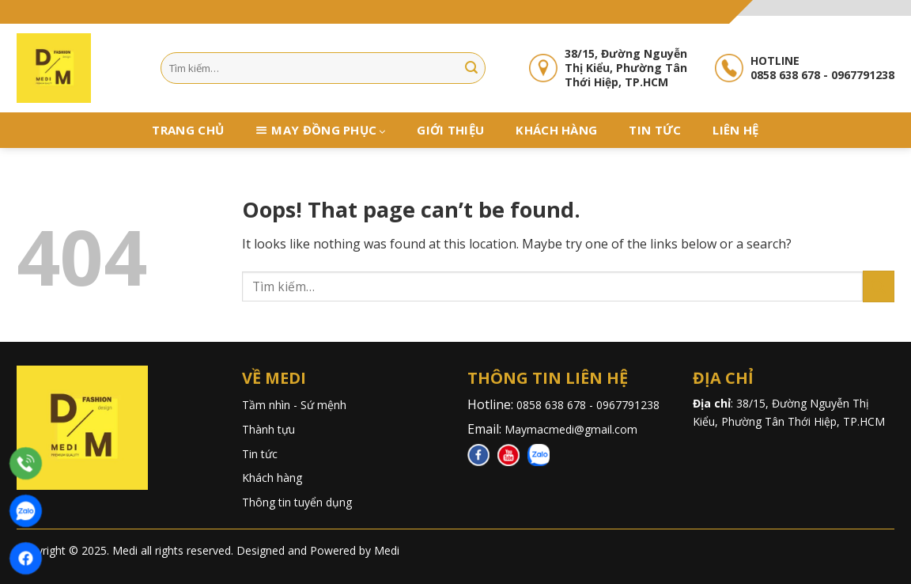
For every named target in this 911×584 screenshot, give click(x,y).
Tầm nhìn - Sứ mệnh (294, 404)
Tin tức (655, 130)
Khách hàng (556, 130)
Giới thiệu (450, 130)
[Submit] (471, 68)
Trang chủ (188, 130)
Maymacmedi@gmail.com (571, 429)
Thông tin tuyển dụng (297, 502)
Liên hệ (735, 130)
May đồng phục (328, 130)
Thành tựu (268, 429)
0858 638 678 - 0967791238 (589, 404)
